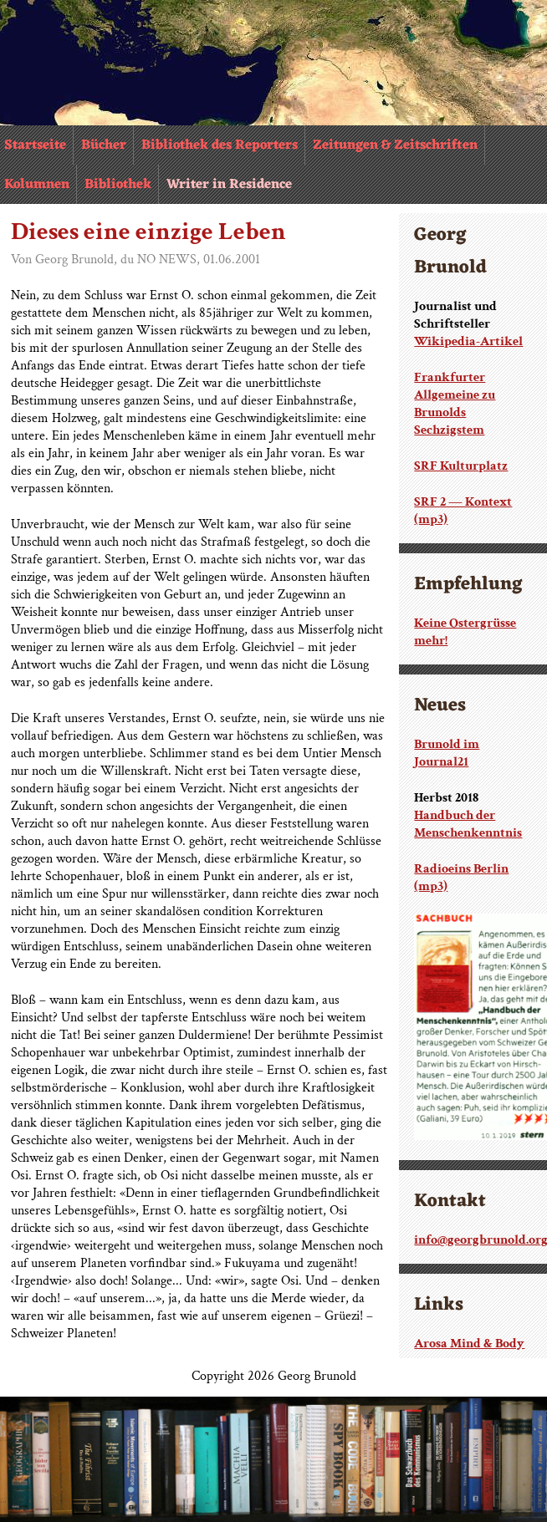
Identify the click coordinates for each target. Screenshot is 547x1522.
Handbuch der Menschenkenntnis (468, 824)
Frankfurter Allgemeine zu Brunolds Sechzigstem (454, 404)
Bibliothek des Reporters (219, 145)
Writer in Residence (229, 184)
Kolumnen (36, 184)
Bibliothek (117, 184)
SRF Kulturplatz (461, 466)
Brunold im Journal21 (446, 753)
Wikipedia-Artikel (468, 341)
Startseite (35, 145)
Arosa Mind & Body (469, 1343)
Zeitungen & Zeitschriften (395, 145)
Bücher (103, 145)
